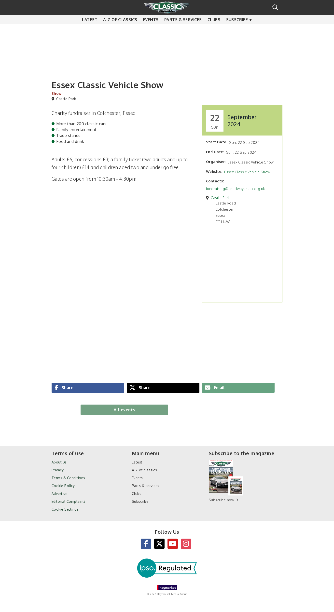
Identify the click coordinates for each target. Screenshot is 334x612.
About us (59, 462)
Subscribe (237, 29)
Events (151, 29)
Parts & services (183, 29)
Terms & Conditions (68, 478)
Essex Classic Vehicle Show (247, 172)
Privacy (58, 470)
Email (219, 387)
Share (66, 387)
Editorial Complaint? (69, 501)
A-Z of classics (120, 29)
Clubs (214, 29)
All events (124, 409)
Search (275, 7)
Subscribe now (221, 500)
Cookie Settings (65, 509)
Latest (89, 29)
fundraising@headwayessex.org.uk (235, 188)
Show (57, 93)
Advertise (59, 493)
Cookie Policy (63, 486)
